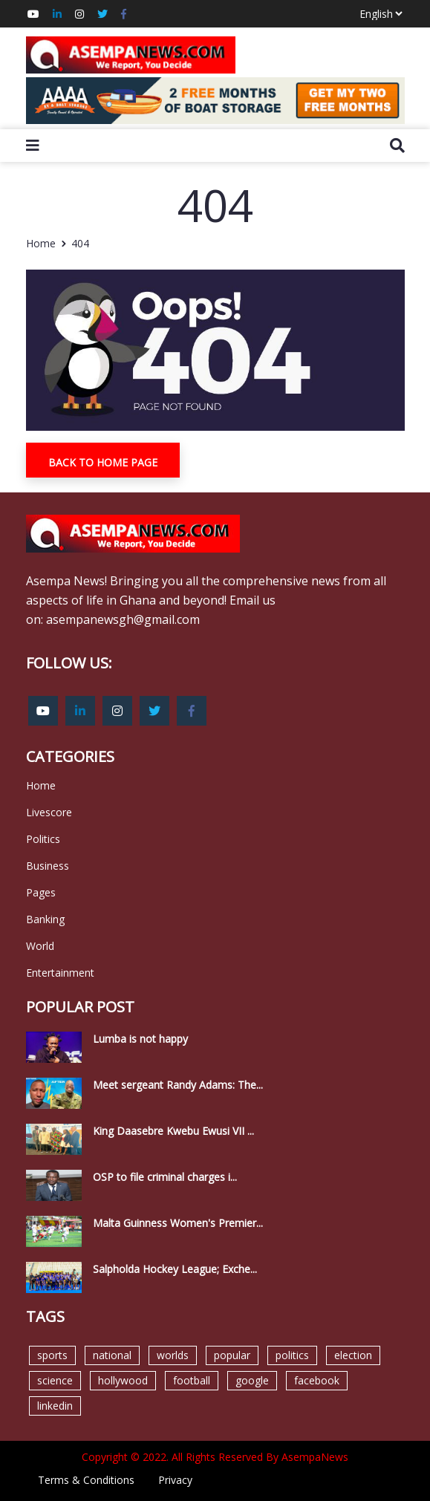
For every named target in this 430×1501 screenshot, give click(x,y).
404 (80, 243)
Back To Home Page (102, 462)
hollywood (123, 1380)
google (252, 1380)
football (191, 1380)
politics (292, 1355)
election (353, 1355)
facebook (316, 1380)
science (55, 1380)
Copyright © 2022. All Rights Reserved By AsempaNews (215, 1457)
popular (232, 1355)
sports (52, 1355)
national (112, 1355)
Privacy (175, 1480)
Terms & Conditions (86, 1480)
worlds (173, 1355)
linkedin (55, 1406)
